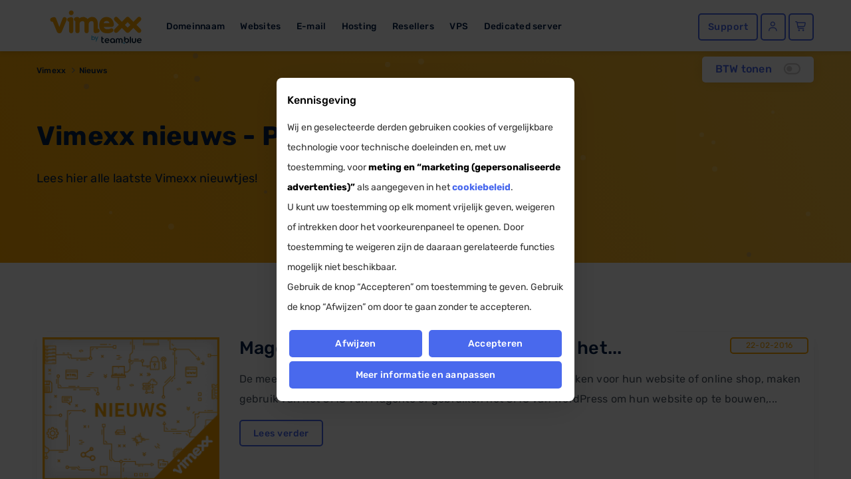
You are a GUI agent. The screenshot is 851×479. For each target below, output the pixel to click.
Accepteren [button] (495, 343)
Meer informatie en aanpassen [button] (426, 375)
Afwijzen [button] (355, 343)
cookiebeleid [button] (481, 187)
